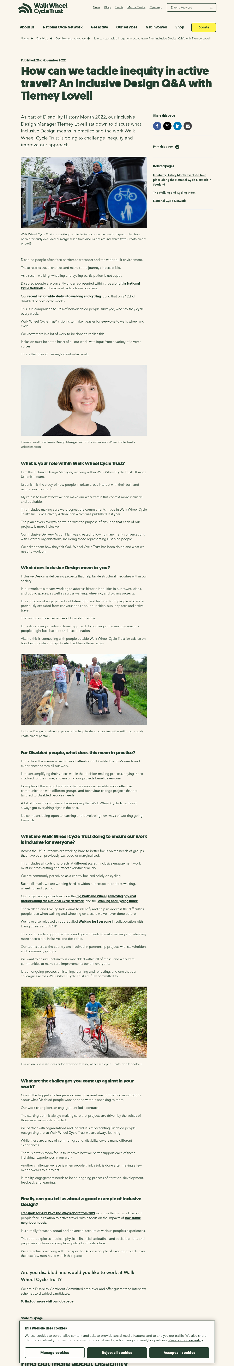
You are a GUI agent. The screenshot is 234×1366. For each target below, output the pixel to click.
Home (25, 38)
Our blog (42, 38)
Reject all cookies (117, 1359)
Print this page (163, 146)
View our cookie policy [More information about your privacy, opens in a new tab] (185, 1347)
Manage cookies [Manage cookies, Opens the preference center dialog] (54, 1359)
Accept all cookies (179, 1359)
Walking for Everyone (95, 921)
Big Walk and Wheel (92, 896)
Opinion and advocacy (70, 38)
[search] (211, 7)
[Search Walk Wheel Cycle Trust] (187, 7)
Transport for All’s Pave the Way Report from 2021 (58, 1213)
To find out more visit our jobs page (47, 1301)
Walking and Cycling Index (118, 901)
